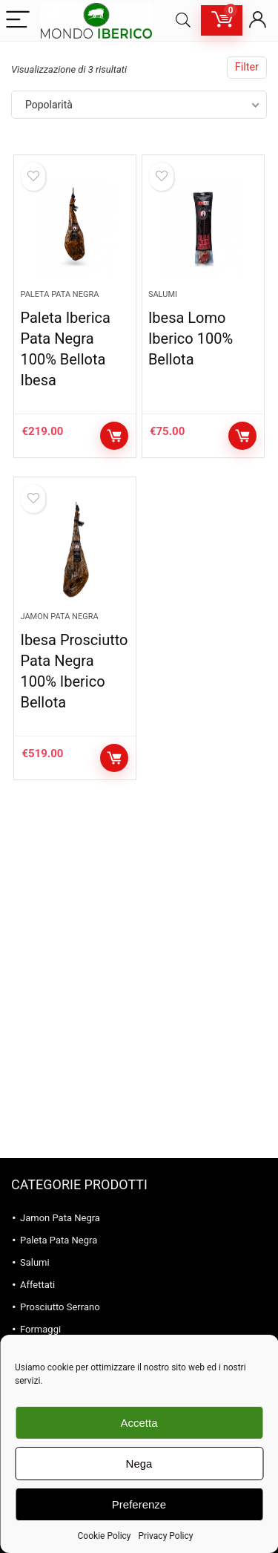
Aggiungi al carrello (114, 436)
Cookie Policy (104, 1536)
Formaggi (40, 1329)
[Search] (183, 20)
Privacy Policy (166, 1536)
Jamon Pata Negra (59, 616)
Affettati (37, 1284)
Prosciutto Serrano (60, 1306)
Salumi (162, 294)
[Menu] (18, 20)
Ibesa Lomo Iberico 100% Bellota (190, 338)
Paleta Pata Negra (59, 294)
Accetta (138, 1422)
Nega (139, 1463)
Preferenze (139, 1504)
